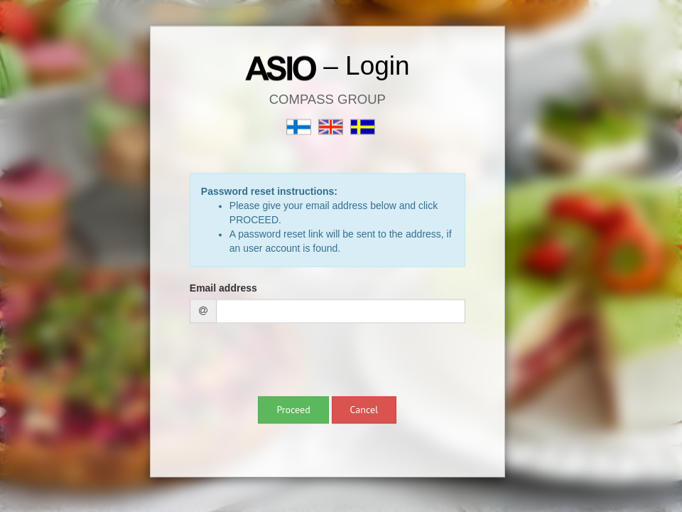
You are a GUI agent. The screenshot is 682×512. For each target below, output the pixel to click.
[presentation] (298, 362)
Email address (223, 288)
